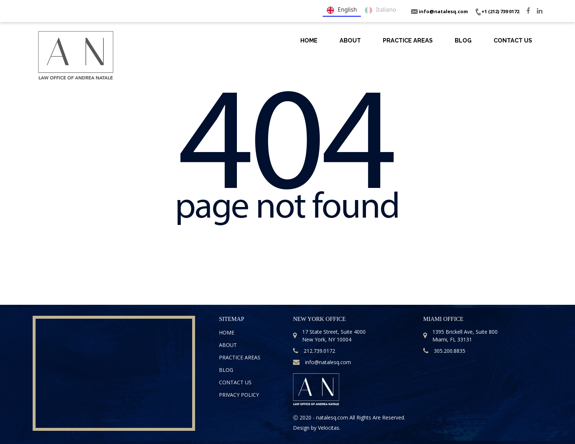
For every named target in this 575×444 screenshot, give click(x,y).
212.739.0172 (314, 350)
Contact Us (513, 40)
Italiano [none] (380, 10)
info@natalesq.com (439, 11)
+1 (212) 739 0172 (497, 11)
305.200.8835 (444, 350)
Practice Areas (408, 40)
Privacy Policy (239, 394)
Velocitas (328, 427)
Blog (463, 40)
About (350, 40)
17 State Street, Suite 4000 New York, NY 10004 (329, 335)
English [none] (342, 10)
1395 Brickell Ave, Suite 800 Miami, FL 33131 (460, 335)
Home (309, 40)
